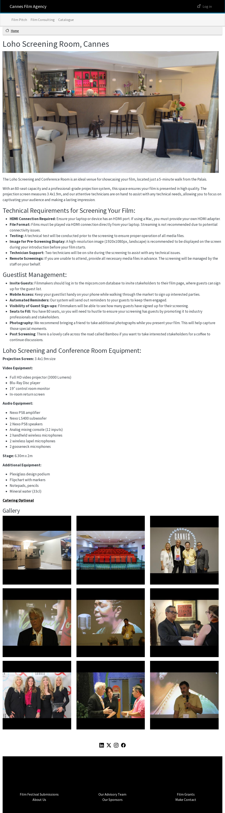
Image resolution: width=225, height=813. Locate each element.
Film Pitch (19, 19)
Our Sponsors (112, 799)
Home (15, 31)
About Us (39, 799)
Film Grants (186, 794)
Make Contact (185, 799)
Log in (207, 6)
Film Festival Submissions (39, 794)
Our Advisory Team (112, 794)
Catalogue (66, 19)
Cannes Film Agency (28, 6)
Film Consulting (43, 19)
